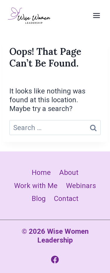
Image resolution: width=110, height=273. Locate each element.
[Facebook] (55, 259)
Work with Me (35, 186)
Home (41, 172)
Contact (66, 198)
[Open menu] (96, 15)
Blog (39, 198)
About (68, 172)
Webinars (81, 186)
